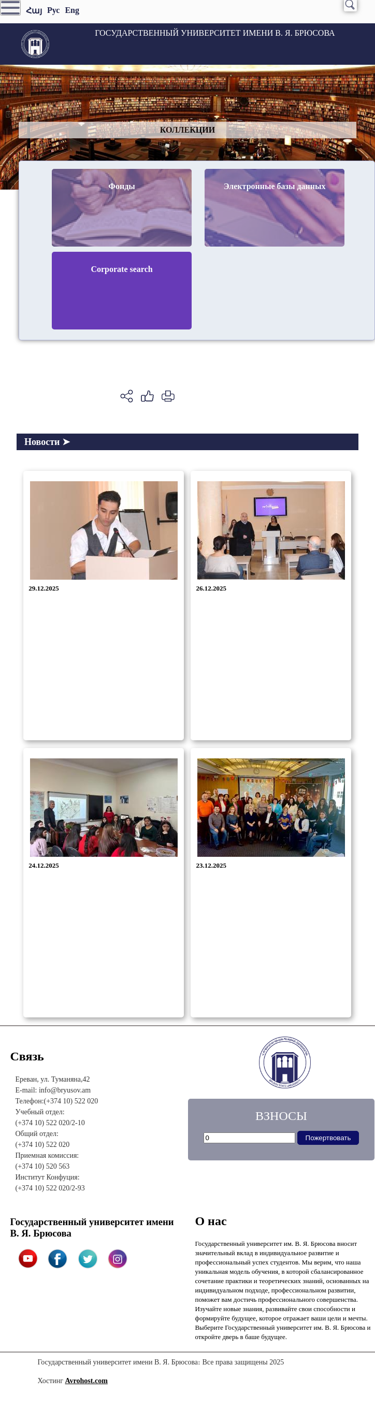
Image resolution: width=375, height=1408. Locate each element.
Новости (47, 442)
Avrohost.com (86, 1381)
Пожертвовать (328, 1138)
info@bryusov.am (65, 1090)
